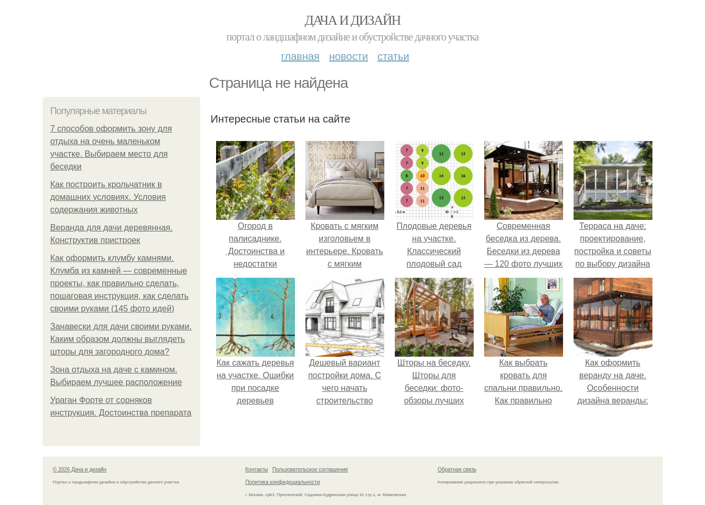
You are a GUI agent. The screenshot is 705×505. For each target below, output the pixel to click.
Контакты (257, 469)
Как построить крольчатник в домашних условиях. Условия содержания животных (108, 197)
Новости (348, 56)
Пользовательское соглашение (310, 469)
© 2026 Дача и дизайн (80, 469)
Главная (300, 56)
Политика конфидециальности (283, 482)
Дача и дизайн (353, 20)
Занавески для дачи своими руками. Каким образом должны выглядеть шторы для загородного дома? (121, 339)
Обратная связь (457, 469)
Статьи (393, 56)
